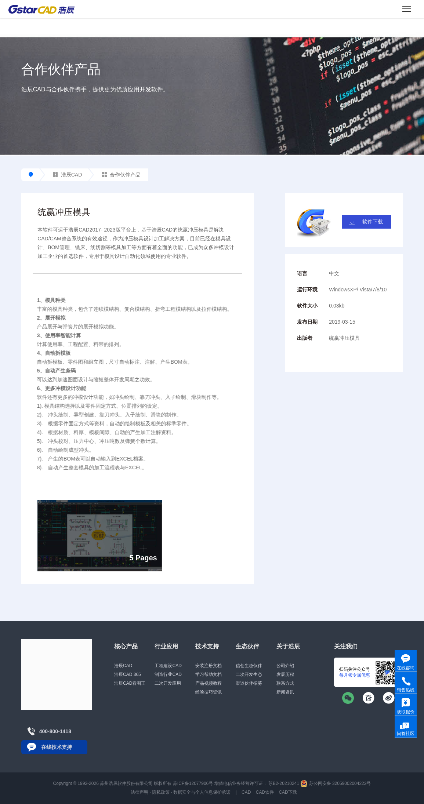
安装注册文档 (208, 665)
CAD (246, 792)
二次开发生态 (249, 674)
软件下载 (372, 222)
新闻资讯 (285, 692)
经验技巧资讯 (208, 692)
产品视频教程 (208, 683)
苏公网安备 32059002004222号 (335, 783)
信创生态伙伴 (249, 665)
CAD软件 (265, 792)
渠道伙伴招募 (249, 683)
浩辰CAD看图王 (129, 683)
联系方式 (285, 683)
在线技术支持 (56, 747)
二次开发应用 (168, 683)
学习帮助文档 (208, 674)
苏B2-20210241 (283, 783)
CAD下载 (288, 792)
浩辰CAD (67, 175)
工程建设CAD (168, 665)
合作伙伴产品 (121, 175)
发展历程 (285, 674)
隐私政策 (161, 792)
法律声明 (139, 792)
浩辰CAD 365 (127, 674)
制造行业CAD (168, 674)
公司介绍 (285, 665)
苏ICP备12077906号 (193, 783)
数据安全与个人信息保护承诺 (202, 792)
